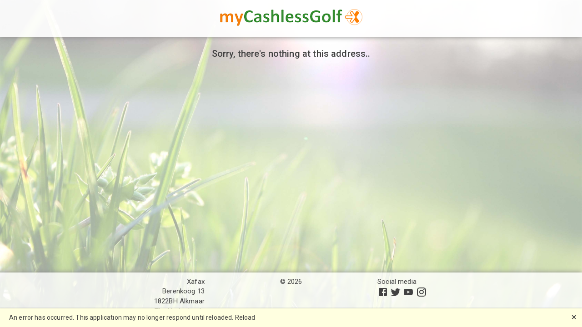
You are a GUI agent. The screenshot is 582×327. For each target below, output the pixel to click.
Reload (245, 317)
